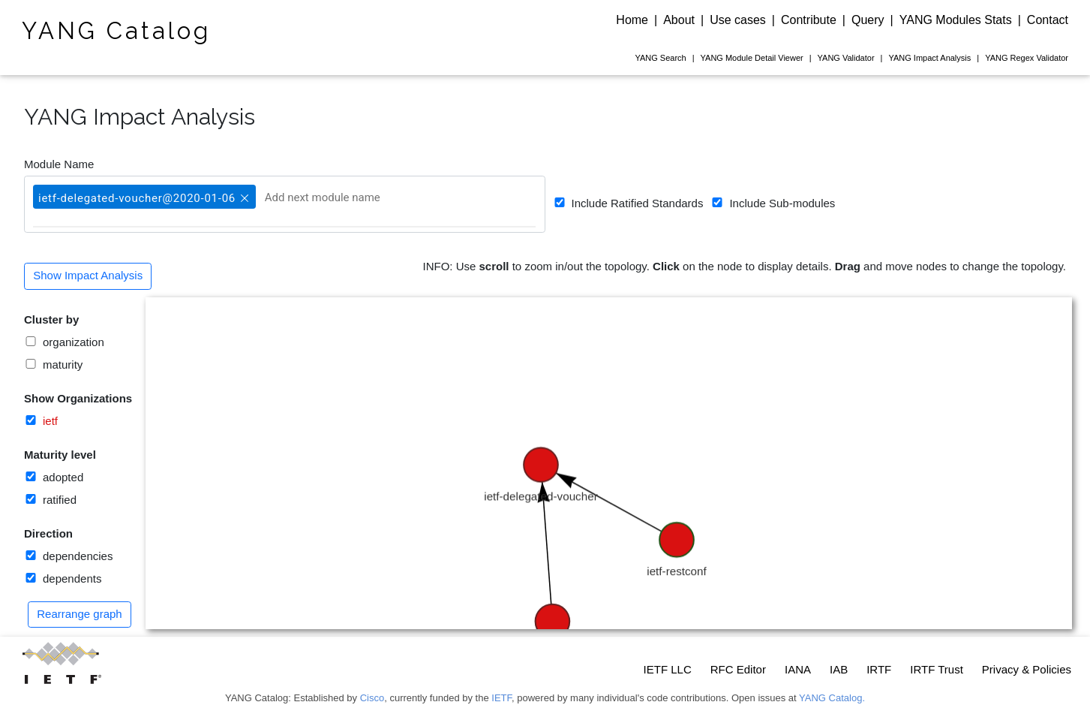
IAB (839, 669)
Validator (846, 57)
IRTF (878, 669)
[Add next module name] (339, 197)
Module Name (59, 164)
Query (867, 20)
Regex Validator (1026, 57)
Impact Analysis (929, 57)
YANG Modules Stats (955, 20)
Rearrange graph (79, 613)
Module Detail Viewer (752, 57)
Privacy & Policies (1026, 669)
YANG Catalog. (832, 697)
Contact (1047, 20)
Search (660, 57)
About (679, 20)
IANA (798, 669)
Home (632, 20)
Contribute (808, 20)
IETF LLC (668, 669)
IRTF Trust (936, 669)
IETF (501, 697)
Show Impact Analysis (88, 275)
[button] (243, 191)
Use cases (738, 20)
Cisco (372, 697)
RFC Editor (738, 669)
